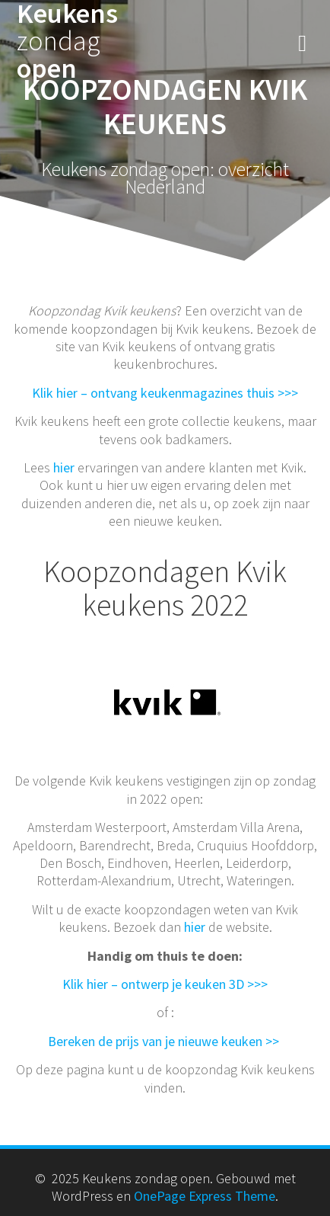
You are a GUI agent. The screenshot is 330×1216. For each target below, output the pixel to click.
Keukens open (67, 41)
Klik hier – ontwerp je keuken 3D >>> (165, 984)
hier (64, 467)
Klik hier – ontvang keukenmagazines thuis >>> (165, 393)
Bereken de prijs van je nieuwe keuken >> (165, 1041)
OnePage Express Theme (204, 1196)
